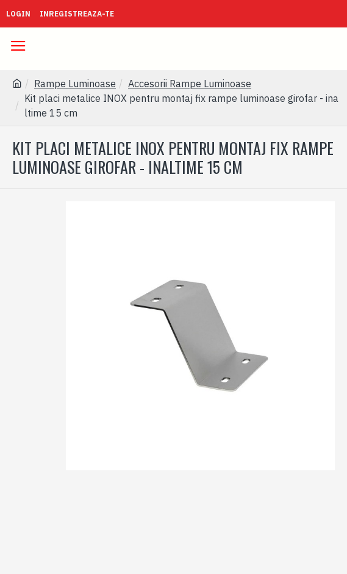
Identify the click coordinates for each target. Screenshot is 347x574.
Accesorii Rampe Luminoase (189, 83)
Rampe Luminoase (75, 83)
